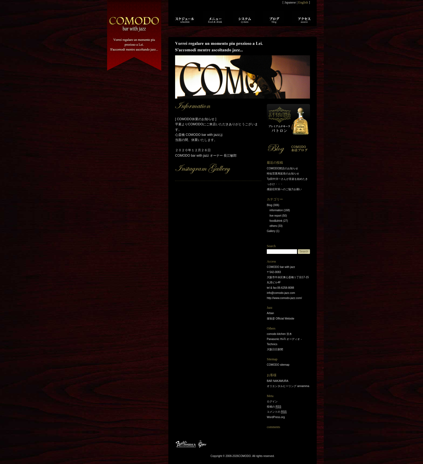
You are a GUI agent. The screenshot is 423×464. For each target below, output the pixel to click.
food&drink (276, 220)
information (276, 210)
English (303, 2)
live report (275, 215)
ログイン (272, 401)
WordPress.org (276, 417)
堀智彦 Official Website (280, 318)
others (273, 225)
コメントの (276, 411)
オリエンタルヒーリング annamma (288, 386)
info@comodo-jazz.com (281, 292)
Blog (269, 205)
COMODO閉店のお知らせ (282, 168)
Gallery (271, 231)
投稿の (274, 406)
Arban (270, 313)
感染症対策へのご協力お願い (284, 189)
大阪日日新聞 (275, 349)
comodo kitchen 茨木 (279, 333)
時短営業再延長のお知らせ (283, 173)
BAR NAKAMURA (277, 380)
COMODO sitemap (278, 364)
